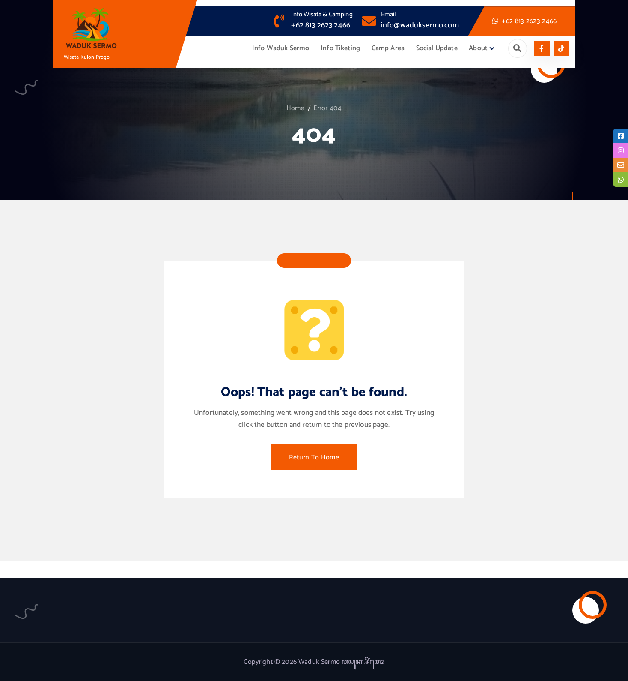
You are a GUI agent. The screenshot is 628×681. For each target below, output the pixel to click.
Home (295, 108)
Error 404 (327, 108)
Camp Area (388, 48)
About (478, 48)
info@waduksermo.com (420, 25)
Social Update (437, 48)
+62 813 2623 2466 (320, 25)
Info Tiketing (340, 48)
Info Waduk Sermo (281, 48)
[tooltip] (620, 136)
